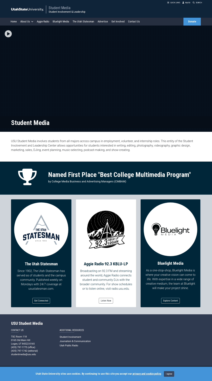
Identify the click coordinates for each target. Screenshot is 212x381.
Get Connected (41, 300)
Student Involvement (70, 337)
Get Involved (118, 21)
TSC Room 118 (19, 336)
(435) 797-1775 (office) (23, 347)
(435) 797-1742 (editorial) (24, 350)
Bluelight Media (61, 21)
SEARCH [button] (197, 2)
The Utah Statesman (83, 21)
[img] (8, 33)
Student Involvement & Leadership (67, 11)
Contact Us (134, 21)
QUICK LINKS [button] (173, 2)
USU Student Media (27, 323)
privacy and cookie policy (146, 373)
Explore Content (170, 300)
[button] (8, 34)
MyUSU (186, 2)
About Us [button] (26, 21)
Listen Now (106, 300)
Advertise (103, 21)
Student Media (60, 8)
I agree (169, 373)
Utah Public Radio (69, 345)
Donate (192, 21)
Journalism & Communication (75, 341)
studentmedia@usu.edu (23, 354)
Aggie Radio (43, 21)
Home (14, 21)
